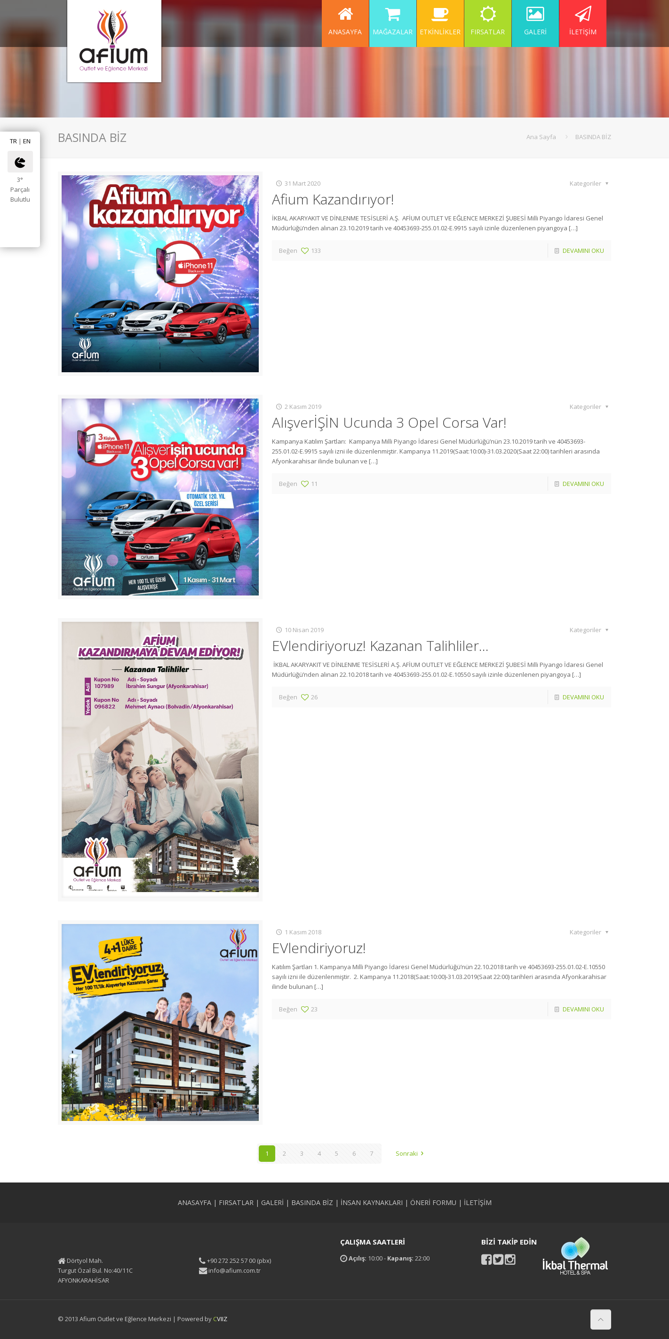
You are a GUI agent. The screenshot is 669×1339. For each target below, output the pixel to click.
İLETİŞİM (478, 1202)
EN (27, 141)
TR (13, 141)
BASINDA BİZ (593, 137)
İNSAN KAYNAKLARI (372, 1202)
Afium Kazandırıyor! (333, 199)
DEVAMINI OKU (583, 250)
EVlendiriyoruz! (319, 947)
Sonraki (411, 1153)
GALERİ (272, 1202)
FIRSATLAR (236, 1202)
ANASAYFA (194, 1202)
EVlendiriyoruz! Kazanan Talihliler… (380, 645)
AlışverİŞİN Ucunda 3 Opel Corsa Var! (389, 422)
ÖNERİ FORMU (433, 1202)
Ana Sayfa (541, 137)
